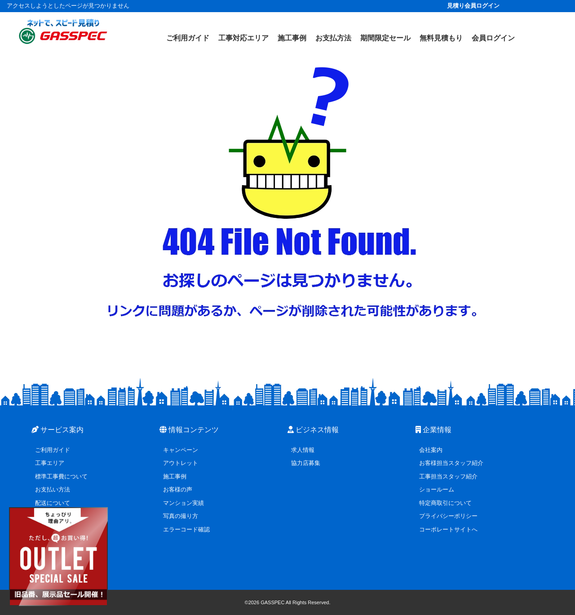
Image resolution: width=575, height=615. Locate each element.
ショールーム (436, 489)
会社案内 (430, 450)
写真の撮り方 (180, 516)
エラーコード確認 (186, 529)
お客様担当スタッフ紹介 (451, 463)
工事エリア (49, 463)
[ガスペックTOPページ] (63, 31)
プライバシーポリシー (448, 516)
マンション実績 (183, 503)
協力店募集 (305, 463)
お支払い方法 (52, 489)
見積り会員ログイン (473, 5)
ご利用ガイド (52, 450)
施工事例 (174, 476)
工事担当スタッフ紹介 (448, 476)
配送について (52, 503)
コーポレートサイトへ (448, 529)
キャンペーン (180, 450)
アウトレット (180, 463)
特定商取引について (445, 503)
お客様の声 (177, 489)
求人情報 (302, 450)
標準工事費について (61, 476)
